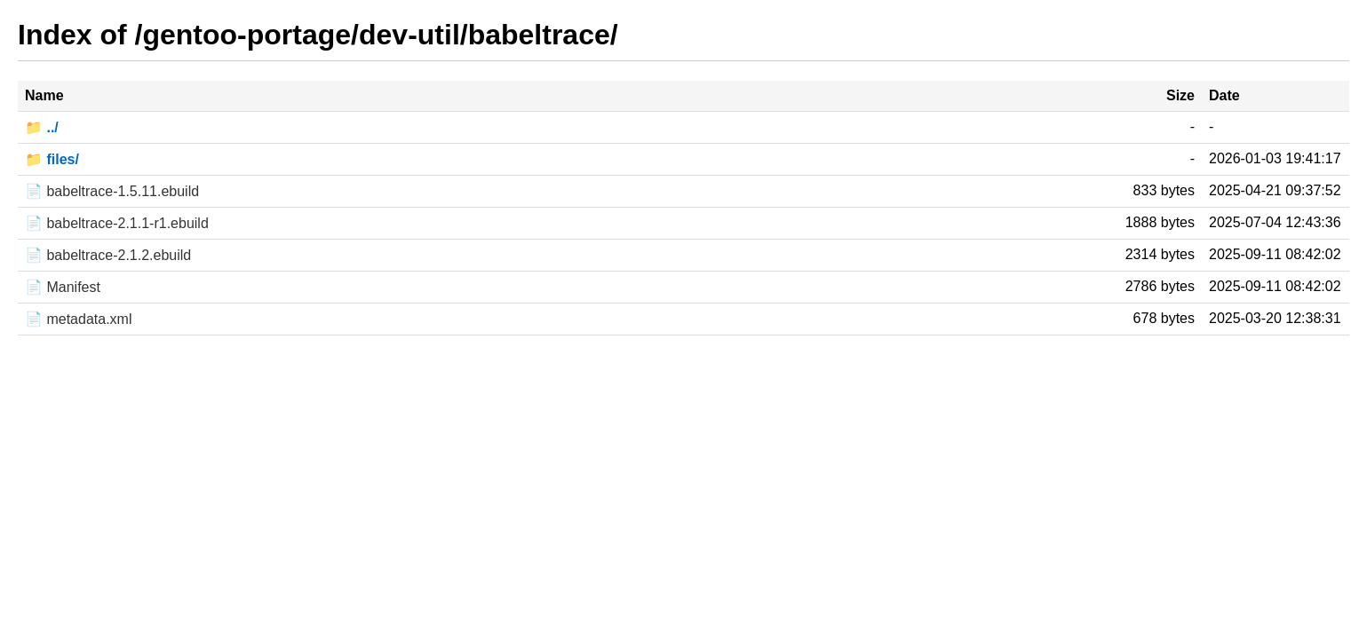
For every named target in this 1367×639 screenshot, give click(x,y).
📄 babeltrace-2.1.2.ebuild (108, 255)
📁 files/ (52, 159)
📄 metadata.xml (78, 319)
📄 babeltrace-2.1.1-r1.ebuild (117, 223)
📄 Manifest (62, 287)
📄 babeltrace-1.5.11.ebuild (112, 191)
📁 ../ (42, 127)
